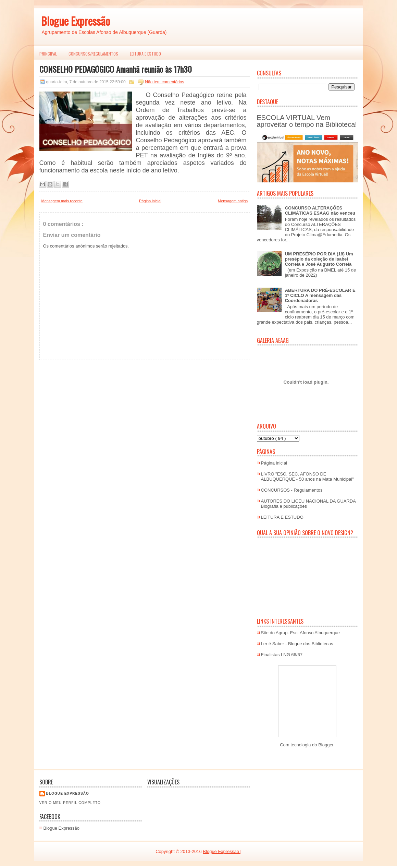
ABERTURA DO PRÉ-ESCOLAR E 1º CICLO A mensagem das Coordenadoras (320, 295)
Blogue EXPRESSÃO (67, 793)
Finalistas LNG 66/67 (281, 654)
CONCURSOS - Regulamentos (292, 490)
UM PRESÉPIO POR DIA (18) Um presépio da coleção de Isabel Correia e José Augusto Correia (319, 259)
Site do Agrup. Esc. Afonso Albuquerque (300, 632)
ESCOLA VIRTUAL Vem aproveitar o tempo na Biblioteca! (307, 121)
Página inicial (150, 201)
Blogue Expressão (75, 21)
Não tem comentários (164, 82)
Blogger (325, 744)
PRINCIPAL (48, 54)
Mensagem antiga (233, 201)
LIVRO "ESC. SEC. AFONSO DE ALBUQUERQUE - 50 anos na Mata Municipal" (307, 476)
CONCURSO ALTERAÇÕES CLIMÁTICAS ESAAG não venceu (320, 210)
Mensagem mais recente (62, 201)
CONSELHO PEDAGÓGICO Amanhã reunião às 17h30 (115, 69)
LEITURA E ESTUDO (145, 54)
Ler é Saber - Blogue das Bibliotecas (297, 643)
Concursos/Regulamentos (93, 54)
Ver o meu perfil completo (70, 803)
